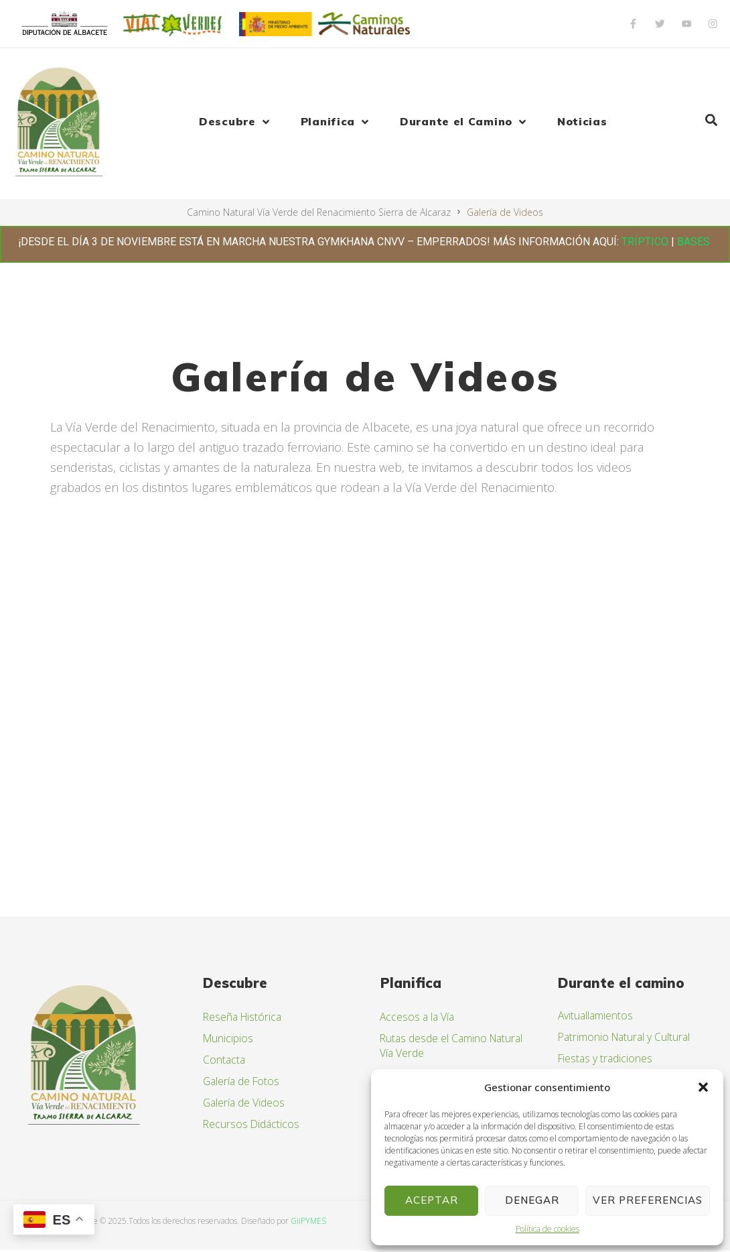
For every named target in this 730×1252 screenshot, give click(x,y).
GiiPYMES (308, 1222)
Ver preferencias (648, 1200)
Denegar (532, 1200)
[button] (703, 1087)
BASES (695, 241)
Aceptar (431, 1200)
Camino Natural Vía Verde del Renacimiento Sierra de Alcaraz (319, 212)
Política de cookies (547, 1229)
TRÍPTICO (645, 241)
